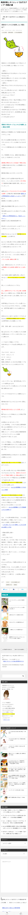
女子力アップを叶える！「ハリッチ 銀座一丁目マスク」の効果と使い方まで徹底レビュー (17, 784)
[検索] (13, 676)
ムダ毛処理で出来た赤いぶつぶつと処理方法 (8, 649)
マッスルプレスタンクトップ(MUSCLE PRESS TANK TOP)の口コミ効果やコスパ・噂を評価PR (17, 762)
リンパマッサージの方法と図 (17, 790)
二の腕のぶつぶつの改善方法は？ (16, 629)
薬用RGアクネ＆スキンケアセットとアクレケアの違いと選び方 (17, 638)
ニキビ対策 (4, 32)
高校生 (15, 584)
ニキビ (7, 582)
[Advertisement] (14, 877)
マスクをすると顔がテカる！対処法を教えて (17, 739)
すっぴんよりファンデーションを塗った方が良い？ (17, 608)
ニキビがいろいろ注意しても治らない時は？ (17, 747)
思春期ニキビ (9, 584)
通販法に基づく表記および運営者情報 (11, 907)
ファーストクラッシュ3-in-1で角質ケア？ (17, 601)
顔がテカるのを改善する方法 (21, 649)
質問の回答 (10, 32)
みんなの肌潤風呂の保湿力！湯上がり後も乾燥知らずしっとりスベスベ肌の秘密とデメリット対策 (17, 777)
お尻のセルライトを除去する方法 (16, 614)
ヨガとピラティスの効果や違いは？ (16, 622)
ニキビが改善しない (15, 582)
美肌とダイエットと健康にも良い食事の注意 (17, 754)
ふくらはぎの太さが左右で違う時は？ (17, 732)
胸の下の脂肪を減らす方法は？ (17, 797)
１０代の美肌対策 (18, 32)
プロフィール (6, 719)
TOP (13, 899)
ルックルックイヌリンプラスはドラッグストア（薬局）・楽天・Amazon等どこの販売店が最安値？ (17, 769)
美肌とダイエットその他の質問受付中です (13, 661)
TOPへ (21, 913)
